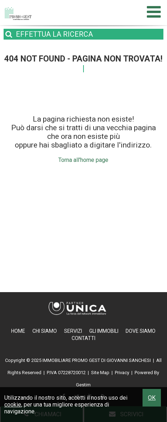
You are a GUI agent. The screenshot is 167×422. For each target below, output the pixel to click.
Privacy (122, 372)
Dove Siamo (140, 331)
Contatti (83, 338)
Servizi (73, 331)
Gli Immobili (103, 331)
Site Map (100, 372)
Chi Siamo (44, 331)
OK (151, 397)
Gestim (83, 384)
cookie (12, 404)
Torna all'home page (83, 159)
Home (18, 331)
